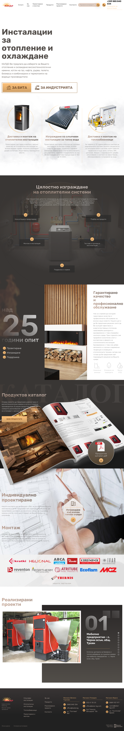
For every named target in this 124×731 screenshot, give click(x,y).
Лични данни (6, 726)
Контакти (73, 5)
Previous (106, 614)
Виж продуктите (14, 419)
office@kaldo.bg (70, 708)
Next (115, 614)
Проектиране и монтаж (38, 5)
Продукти (49, 5)
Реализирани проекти (61, 5)
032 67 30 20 (89, 702)
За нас (28, 5)
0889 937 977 (112, 702)
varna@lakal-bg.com (112, 707)
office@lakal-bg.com (92, 706)
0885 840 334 (70, 704)
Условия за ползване (20, 726)
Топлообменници (30, 710)
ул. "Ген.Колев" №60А (115, 712)
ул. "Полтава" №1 (72, 712)
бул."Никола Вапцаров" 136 (91, 710)
